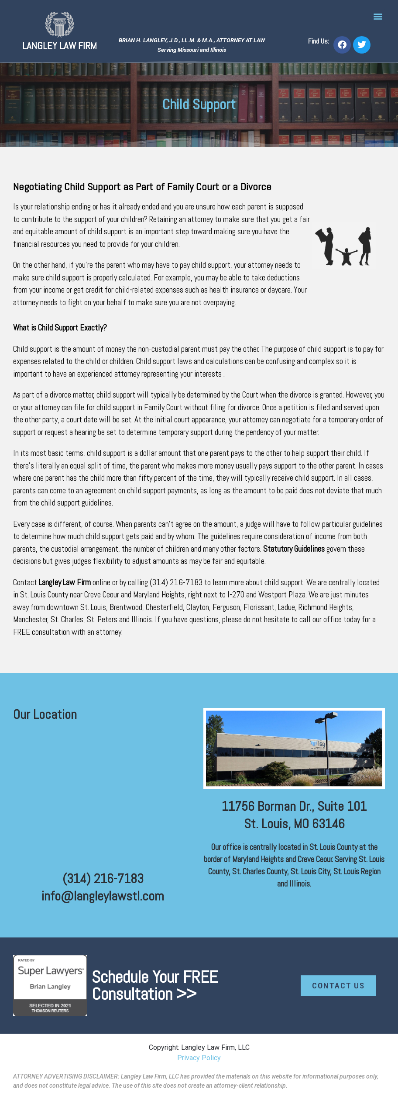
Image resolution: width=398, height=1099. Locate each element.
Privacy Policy (199, 1058)
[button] (378, 16)
